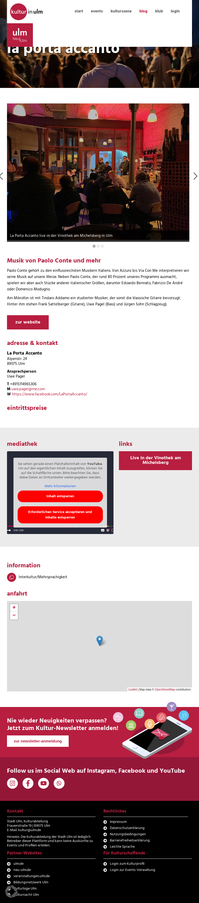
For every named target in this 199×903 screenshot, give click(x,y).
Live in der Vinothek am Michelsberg (155, 460)
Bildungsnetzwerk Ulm (30, 882)
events (97, 11)
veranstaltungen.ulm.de (31, 876)
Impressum (118, 822)
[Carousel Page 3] (102, 246)
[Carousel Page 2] (98, 246)
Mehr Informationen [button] (60, 486)
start (79, 11)
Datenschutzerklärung (127, 828)
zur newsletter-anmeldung (38, 741)
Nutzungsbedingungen (128, 834)
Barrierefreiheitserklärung (130, 841)
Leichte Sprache (122, 847)
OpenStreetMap (165, 689)
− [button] (14, 616)
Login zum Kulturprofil (127, 864)
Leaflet (133, 689)
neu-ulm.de (22, 870)
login (175, 11)
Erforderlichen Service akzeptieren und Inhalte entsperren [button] (60, 515)
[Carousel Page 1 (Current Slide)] (94, 246)
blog (143, 11)
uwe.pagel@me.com (28, 389)
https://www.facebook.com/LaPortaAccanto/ (49, 394)
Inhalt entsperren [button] (60, 496)
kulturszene (121, 11)
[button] (11, 891)
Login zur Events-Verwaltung (132, 870)
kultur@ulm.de (29, 830)
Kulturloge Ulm (25, 888)
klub (159, 11)
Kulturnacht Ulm (26, 895)
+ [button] (14, 608)
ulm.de (18, 864)
